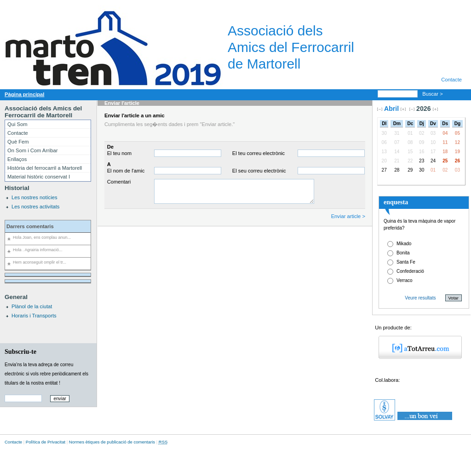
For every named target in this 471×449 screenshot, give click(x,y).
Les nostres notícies (34, 197)
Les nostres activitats (35, 206)
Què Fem (18, 141)
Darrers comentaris (30, 226)
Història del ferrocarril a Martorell (44, 168)
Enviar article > (348, 216)
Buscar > (433, 94)
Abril (391, 108)
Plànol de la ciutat (31, 306)
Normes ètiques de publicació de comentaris (112, 441)
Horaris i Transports (34, 315)
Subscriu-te (20, 351)
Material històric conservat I (38, 176)
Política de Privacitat (45, 441)
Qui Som (17, 124)
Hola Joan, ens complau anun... (42, 237)
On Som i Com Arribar (32, 150)
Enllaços (17, 159)
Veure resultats (420, 297)
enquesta (396, 202)
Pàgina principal (24, 94)
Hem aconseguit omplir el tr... (39, 262)
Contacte (451, 79)
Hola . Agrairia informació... (37, 250)
